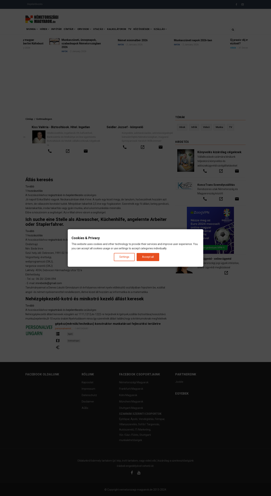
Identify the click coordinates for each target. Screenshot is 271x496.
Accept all (148, 256)
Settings (124, 256)
